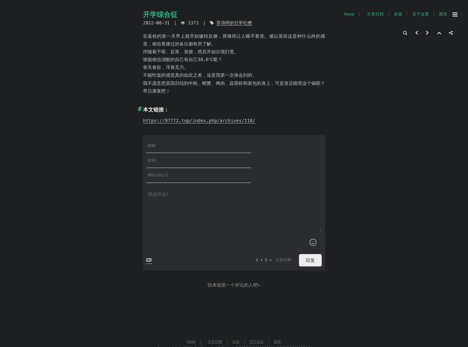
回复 (310, 230)
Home (349, 14)
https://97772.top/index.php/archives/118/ (199, 120)
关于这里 (420, 14)
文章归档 (375, 14)
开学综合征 (160, 14)
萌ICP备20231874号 (293, 318)
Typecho (208, 318)
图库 (443, 14)
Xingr (227, 318)
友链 (398, 14)
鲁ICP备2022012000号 (254, 318)
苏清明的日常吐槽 (234, 23)
